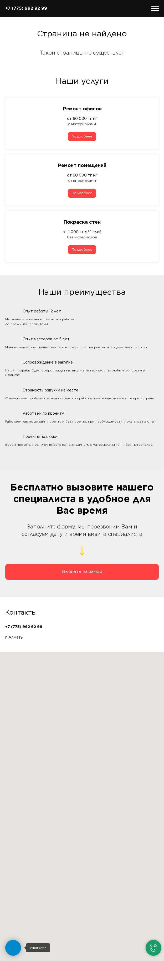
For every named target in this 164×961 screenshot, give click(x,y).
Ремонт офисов (82, 108)
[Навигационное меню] (155, 8)
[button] (82, 572)
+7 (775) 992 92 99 (26, 8)
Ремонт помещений (82, 165)
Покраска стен (82, 222)
